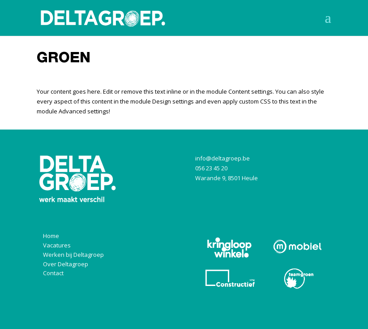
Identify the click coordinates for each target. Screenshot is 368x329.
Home (51, 236)
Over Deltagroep (65, 264)
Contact (53, 273)
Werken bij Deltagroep (73, 255)
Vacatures (57, 245)
